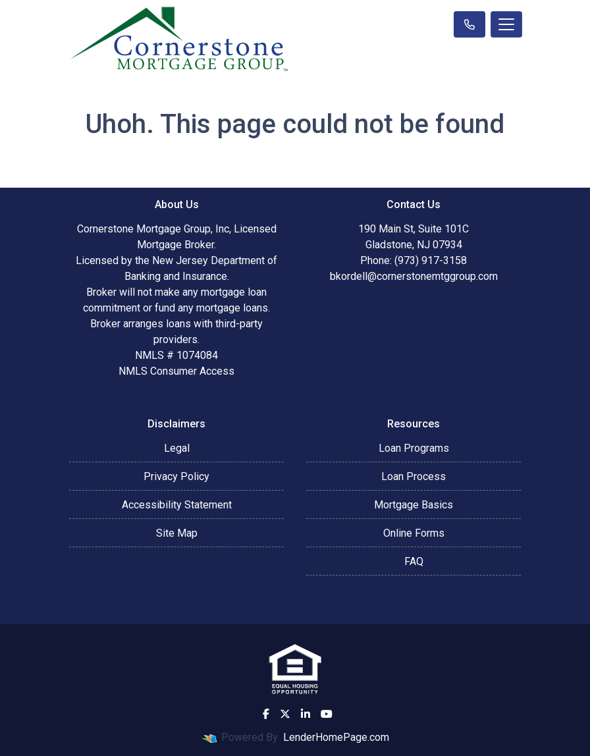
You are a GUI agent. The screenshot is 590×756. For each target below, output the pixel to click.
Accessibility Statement (177, 505)
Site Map (177, 533)
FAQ (413, 561)
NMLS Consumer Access (176, 371)
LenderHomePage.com (336, 737)
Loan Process (413, 476)
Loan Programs (414, 448)
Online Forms (413, 533)
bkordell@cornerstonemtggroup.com (414, 276)
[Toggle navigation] (506, 24)
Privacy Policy (176, 476)
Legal (177, 448)
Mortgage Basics (413, 505)
